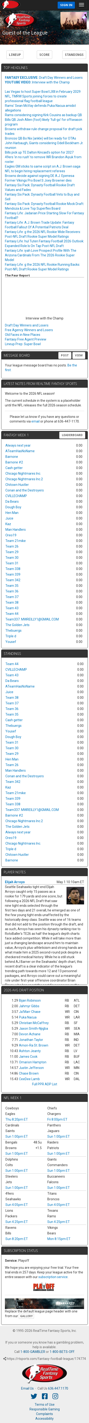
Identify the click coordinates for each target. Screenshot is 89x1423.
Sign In (66, 5)
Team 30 (12, 557)
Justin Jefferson (31, 1068)
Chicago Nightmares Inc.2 (24, 479)
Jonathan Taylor (31, 1040)
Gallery (26, 1316)
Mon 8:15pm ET (58, 1239)
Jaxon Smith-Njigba (33, 1028)
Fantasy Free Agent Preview (25, 339)
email (35, 421)
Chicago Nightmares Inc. (23, 473)
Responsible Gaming (45, 1409)
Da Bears (12, 501)
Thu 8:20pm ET (16, 1119)
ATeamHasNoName (20, 451)
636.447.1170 (58, 1388)
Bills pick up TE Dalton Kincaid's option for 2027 (39, 152)
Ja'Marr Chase (30, 1012)
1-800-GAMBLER (32, 1352)
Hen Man (12, 513)
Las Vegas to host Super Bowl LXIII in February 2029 (43, 91)
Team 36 (12, 591)
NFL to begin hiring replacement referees (35, 171)
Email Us (27, 1388)
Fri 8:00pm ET (57, 1119)
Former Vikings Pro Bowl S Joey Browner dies (38, 180)
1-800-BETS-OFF (62, 1352)
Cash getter (14, 468)
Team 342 (12, 580)
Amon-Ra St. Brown (33, 1045)
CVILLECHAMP (16, 496)
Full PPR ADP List (44, 1084)
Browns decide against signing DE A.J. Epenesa (39, 176)
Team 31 (12, 563)
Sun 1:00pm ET (16, 1136)
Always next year (18, 445)
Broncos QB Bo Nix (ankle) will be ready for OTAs (40, 138)
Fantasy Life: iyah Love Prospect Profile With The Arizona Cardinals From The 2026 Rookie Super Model (40, 255)
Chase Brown (29, 1073)
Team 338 (12, 569)
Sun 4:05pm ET (16, 1205)
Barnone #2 (14, 462)
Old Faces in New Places (22, 335)
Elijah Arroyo (15, 882)
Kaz (8, 524)
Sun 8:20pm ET (16, 1239)
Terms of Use (45, 1404)
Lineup (15, 55)
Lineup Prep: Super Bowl (23, 344)
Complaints (44, 1414)
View (79, 355)
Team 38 (12, 602)
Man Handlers (15, 529)
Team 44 (12, 614)
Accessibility (44, 1418)
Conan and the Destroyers (24, 490)
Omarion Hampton (32, 1062)
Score (44, 55)
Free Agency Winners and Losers (29, 330)
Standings (74, 55)
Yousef (10, 642)
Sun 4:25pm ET (16, 1222)
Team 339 (12, 574)
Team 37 (12, 597)
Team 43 (12, 608)
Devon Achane (30, 1034)
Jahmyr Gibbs (29, 1006)
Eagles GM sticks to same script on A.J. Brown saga (42, 166)
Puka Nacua (28, 1017)
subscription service (53, 1277)
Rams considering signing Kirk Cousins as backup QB (43, 115)
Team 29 (12, 552)
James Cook (28, 1056)
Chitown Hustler (17, 485)
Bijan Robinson (30, 1000)
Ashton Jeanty (30, 1051)
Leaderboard (72, 435)
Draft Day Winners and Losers (44, 77)
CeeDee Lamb (29, 1079)
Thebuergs (13, 630)
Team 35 (12, 586)
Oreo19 (10, 535)
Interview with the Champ (37, 82)
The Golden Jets (17, 625)
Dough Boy (13, 507)
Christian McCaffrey (34, 1023)
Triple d (10, 636)
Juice (9, 518)
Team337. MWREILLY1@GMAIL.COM (32, 619)
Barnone (11, 457)
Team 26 (12, 546)
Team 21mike (15, 541)
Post (65, 355)
